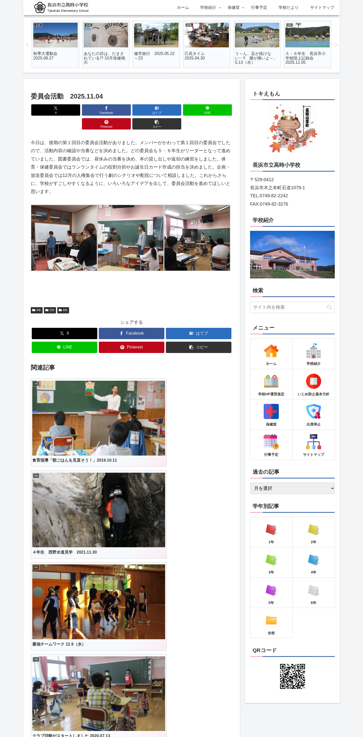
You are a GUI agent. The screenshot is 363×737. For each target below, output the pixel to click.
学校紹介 (147, 721)
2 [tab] (181, 76)
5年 (49, 296)
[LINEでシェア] (148, 110)
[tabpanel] (55, 44)
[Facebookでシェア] (81, 110)
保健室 (165, 721)
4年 (36, 296)
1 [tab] (173, 76)
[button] (216, 110)
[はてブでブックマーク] (115, 110)
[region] (292, 254)
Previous (26, 45)
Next (336, 45)
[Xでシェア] (47, 110)
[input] (292, 307)
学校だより (204, 721)
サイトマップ (228, 721)
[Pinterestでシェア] (182, 110)
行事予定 (182, 721)
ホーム (129, 721)
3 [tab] (189, 76)
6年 (63, 296)
